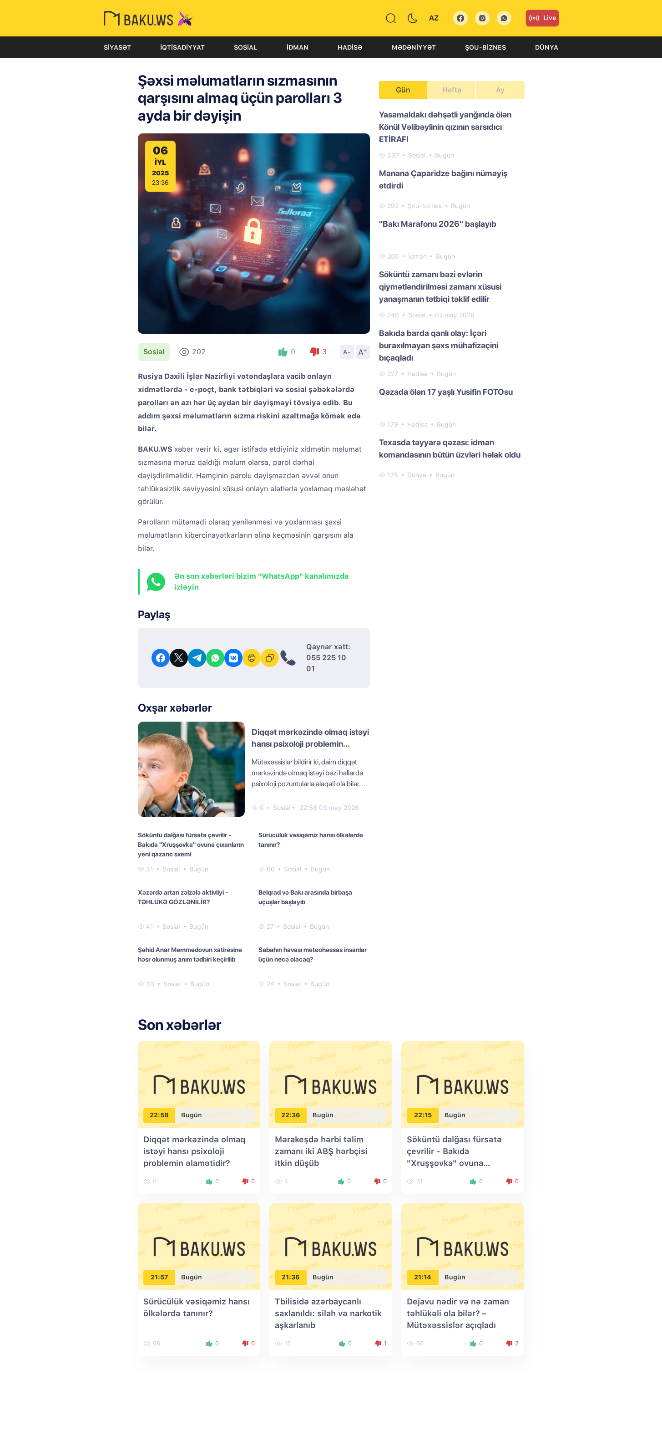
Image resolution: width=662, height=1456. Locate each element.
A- (347, 352)
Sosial (245, 47)
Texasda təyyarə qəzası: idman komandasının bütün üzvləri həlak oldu (450, 448)
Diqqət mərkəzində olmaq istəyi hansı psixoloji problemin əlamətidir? (310, 743)
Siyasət (117, 47)
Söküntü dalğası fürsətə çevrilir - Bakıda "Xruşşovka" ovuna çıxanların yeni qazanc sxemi (191, 844)
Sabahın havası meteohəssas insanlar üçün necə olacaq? (312, 954)
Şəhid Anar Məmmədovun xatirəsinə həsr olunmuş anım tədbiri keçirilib (190, 954)
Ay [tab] (500, 90)
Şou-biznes (485, 47)
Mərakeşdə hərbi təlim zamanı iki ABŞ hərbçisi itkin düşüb (321, 1151)
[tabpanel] (452, 294)
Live (542, 18)
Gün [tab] (403, 90)
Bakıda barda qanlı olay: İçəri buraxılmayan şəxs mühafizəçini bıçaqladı (438, 345)
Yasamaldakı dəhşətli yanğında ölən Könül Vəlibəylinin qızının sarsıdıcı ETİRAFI (445, 127)
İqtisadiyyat (182, 47)
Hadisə (350, 47)
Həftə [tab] (451, 90)
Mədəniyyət (414, 47)
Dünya (546, 47)
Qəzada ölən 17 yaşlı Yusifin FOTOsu (446, 392)
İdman (297, 47)
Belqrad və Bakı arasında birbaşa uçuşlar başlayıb (305, 897)
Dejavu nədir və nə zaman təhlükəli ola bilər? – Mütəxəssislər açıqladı (458, 1313)
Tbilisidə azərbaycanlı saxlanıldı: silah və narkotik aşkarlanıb (328, 1313)
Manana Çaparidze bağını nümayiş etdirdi (443, 179)
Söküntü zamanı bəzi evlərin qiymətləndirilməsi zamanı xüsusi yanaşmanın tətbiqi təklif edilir (440, 287)
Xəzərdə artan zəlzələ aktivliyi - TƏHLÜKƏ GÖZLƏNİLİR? (183, 897)
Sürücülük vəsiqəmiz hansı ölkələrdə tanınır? (310, 839)
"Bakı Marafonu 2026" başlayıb (437, 224)
